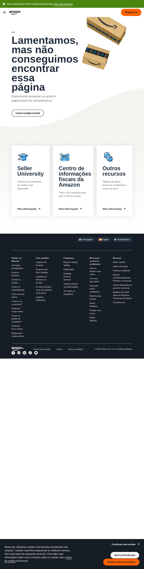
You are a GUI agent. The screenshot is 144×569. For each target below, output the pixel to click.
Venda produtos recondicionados (71, 285)
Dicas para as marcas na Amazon (95, 261)
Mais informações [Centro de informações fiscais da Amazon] (68, 208)
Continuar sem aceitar (124, 544)
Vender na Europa (16, 281)
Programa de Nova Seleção (42, 271)
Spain (105, 239)
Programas (69, 258)
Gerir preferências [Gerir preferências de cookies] (124, 555)
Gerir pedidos (42, 258)
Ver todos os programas (69, 292)
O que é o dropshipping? (18, 288)
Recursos (117, 258)
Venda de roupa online (17, 310)
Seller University (120, 266)
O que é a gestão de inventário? (16, 318)
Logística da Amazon (41, 263)
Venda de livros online (17, 327)
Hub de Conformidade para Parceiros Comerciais (122, 277)
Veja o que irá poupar (63, 4)
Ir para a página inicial (28, 113)
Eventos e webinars (121, 270)
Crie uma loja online (94, 280)
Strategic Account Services (67, 276)
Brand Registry (93, 319)
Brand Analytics (94, 304)
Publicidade (69, 269)
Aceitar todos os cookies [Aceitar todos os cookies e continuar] (121, 562)
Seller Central (119, 262)
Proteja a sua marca (95, 311)
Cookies (59, 349)
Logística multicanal (40, 298)
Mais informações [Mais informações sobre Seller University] (27, 208)
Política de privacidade (42, 349)
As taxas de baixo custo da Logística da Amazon (44, 290)
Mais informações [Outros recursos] (112, 208)
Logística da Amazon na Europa (41, 279)
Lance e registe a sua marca (95, 271)
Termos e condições (75, 349)
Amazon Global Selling (70, 263)
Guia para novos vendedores (95, 288)
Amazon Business (15, 274)
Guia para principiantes (17, 266)
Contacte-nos (119, 302)
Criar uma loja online (18, 295)
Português (87, 239)
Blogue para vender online (18, 334)
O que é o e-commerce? (17, 302)
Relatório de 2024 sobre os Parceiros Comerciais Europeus (122, 295)
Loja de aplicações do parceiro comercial (122, 286)
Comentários (123, 239)
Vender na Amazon (17, 259)
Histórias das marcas (95, 297)
